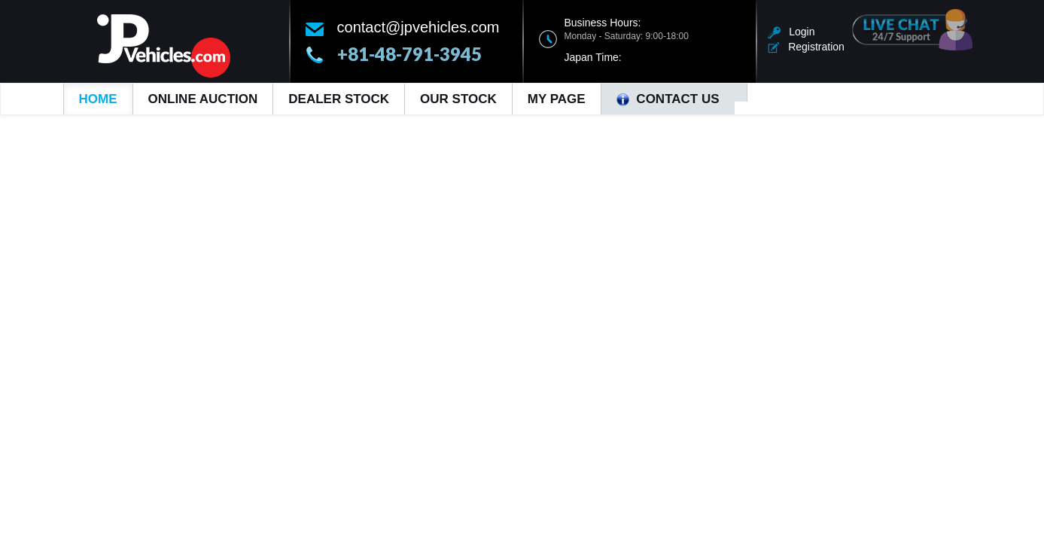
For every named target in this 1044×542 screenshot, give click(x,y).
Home (98, 99)
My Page (557, 99)
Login (791, 32)
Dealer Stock (338, 99)
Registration (806, 47)
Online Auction (203, 99)
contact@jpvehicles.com (418, 27)
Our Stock (458, 99)
